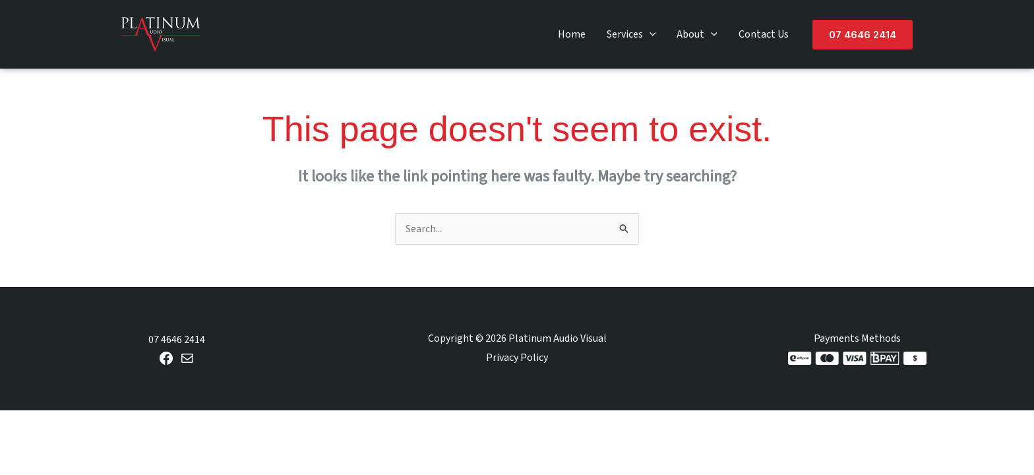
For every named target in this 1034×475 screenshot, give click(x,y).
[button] (649, 34)
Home (572, 34)
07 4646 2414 (176, 339)
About (697, 34)
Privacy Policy (517, 357)
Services (631, 34)
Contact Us (764, 34)
